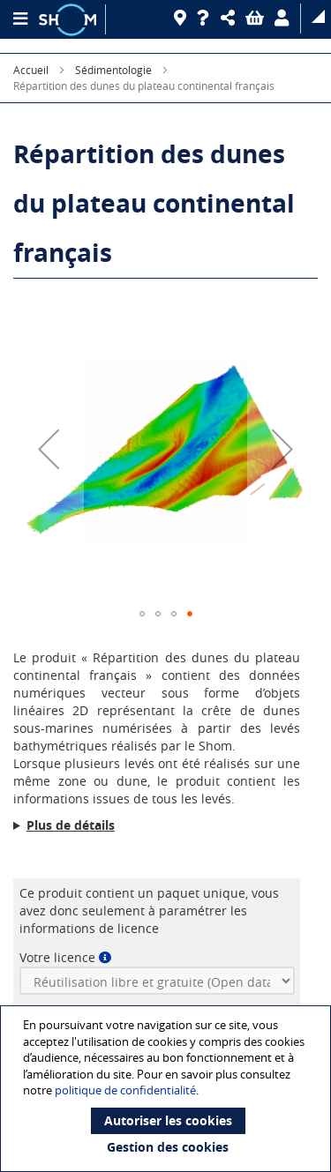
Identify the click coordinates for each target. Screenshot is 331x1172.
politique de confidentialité (125, 1090)
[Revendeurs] (183, 18)
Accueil (31, 70)
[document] (167, 1089)
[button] (230, 18)
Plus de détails (70, 825)
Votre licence (57, 957)
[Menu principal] (19, 19)
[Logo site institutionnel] (70, 19)
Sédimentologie (113, 70)
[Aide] (206, 18)
